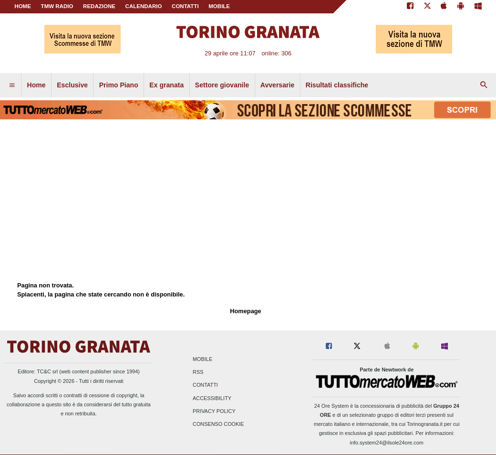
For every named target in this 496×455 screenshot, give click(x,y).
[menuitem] (12, 85)
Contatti (205, 385)
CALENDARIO (143, 6)
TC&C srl (47, 371)
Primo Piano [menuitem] (118, 85)
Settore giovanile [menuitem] (222, 85)
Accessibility (212, 398)
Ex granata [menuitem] (166, 85)
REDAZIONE (99, 6)
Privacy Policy (214, 411)
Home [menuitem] (36, 85)
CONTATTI (185, 6)
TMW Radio (57, 6)
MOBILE (219, 6)
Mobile (202, 359)
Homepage (245, 311)
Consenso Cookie (218, 424)
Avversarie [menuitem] (277, 85)
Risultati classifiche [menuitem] (337, 85)
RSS (198, 372)
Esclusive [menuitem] (72, 85)
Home (22, 6)
